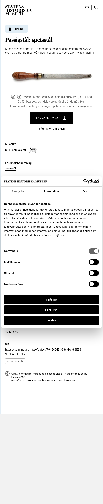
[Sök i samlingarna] (96, 7)
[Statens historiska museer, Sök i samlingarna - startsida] (18, 10)
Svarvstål (10, 168)
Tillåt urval (51, 309)
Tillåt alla (51, 299)
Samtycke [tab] (18, 191)
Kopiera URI (15, 361)
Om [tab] (85, 191)
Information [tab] (51, 191)
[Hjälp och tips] (87, 7)
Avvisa (51, 320)
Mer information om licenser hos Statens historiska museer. (43, 380)
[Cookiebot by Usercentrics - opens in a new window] (83, 181)
